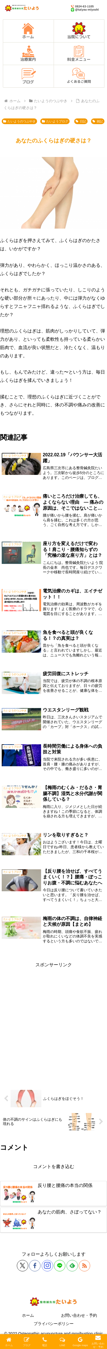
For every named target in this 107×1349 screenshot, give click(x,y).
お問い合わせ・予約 (79, 1315)
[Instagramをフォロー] (47, 1265)
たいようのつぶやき (19, 121)
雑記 (97, 121)
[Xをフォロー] (22, 1265)
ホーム (28, 1315)
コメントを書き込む (53, 1166)
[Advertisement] (53, 1022)
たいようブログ (55, 121)
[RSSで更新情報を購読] (84, 1265)
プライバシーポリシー (54, 1323)
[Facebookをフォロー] (35, 1265)
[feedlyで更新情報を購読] (72, 1265)
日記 (81, 121)
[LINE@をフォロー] (59, 1265)
